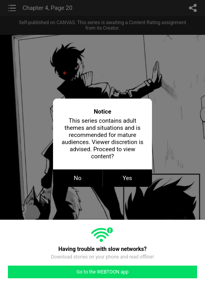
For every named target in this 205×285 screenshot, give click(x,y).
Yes (127, 178)
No (78, 178)
